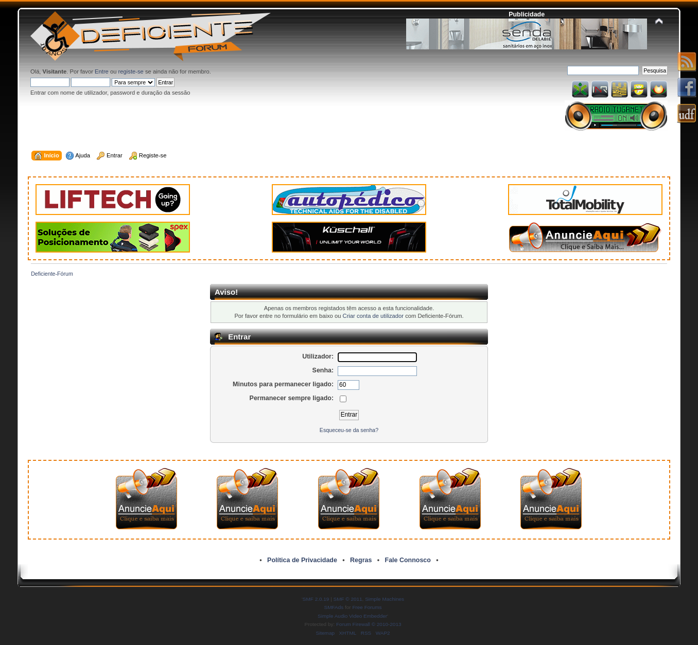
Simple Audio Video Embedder (352, 616)
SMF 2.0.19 (316, 599)
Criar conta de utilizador (373, 316)
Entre (102, 71)
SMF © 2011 (348, 599)
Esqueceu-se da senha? (349, 430)
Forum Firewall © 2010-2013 (368, 624)
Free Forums (366, 607)
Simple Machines (384, 599)
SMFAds (334, 607)
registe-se (131, 71)
